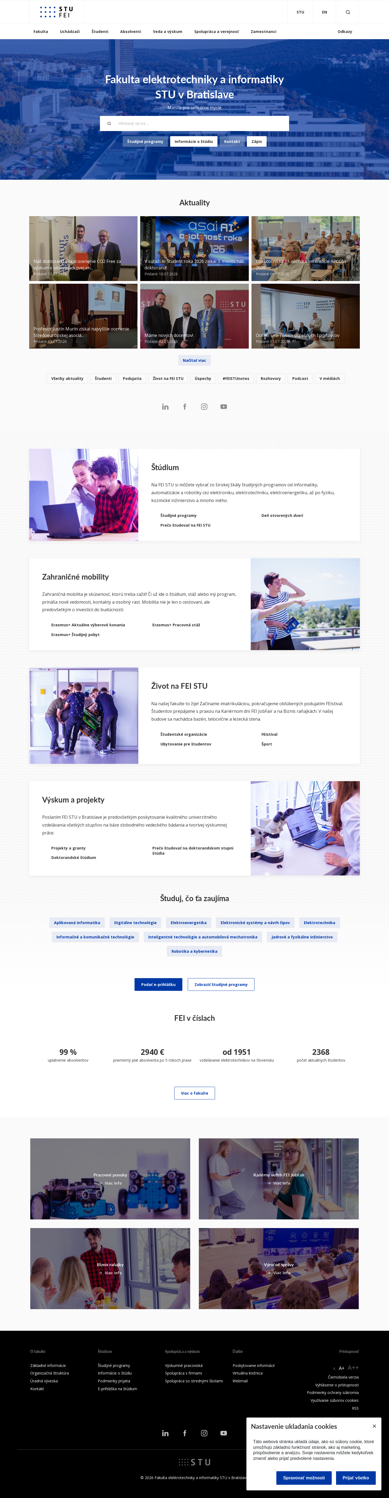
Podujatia (132, 378)
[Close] (374, 1426)
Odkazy (345, 31)
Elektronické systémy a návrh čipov (255, 922)
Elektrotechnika (319, 922)
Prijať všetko (356, 1478)
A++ (353, 1367)
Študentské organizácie (183, 734)
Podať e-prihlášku (158, 984)
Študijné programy (145, 141)
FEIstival (269, 734)
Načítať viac (194, 360)
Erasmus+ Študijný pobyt (75, 634)
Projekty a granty (68, 848)
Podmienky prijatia (114, 1380)
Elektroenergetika (189, 922)
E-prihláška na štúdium (117, 1388)
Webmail (240, 1380)
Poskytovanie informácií (253, 1365)
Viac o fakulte (194, 1093)
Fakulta (40, 31)
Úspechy (203, 378)
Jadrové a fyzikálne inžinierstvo (302, 936)
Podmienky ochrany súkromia (333, 1392)
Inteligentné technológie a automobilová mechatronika (202, 936)
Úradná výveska (44, 1380)
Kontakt (232, 141)
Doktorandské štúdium (73, 857)
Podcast (300, 378)
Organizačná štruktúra (49, 1373)
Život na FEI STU (168, 378)
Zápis (256, 141)
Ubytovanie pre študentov (185, 744)
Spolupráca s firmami (183, 1373)
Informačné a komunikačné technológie (95, 936)
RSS (355, 1408)
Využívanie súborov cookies (335, 1400)
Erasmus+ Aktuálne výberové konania (88, 624)
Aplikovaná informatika (77, 922)
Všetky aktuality (67, 378)
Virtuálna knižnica (248, 1373)
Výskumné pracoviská (184, 1365)
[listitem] (194, 378)
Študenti (100, 31)
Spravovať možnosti (304, 1478)
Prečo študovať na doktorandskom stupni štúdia (192, 850)
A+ (341, 1368)
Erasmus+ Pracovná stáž (176, 624)
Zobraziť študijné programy (221, 984)
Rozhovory (271, 378)
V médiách (330, 378)
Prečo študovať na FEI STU (185, 525)
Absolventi (130, 31)
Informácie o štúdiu (194, 141)
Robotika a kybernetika (194, 951)
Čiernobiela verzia (343, 1377)
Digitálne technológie (135, 922)
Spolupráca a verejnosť (216, 31)
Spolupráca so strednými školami (194, 1380)
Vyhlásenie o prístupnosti (337, 1384)
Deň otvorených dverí (282, 515)
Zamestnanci (263, 31)
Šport (266, 744)
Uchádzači (70, 31)
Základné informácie (48, 1365)
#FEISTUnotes (236, 378)
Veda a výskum (167, 31)
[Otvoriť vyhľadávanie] (348, 12)
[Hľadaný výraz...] (194, 123)
